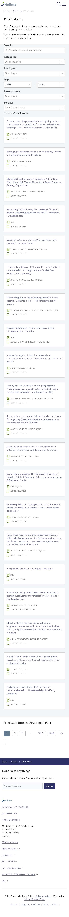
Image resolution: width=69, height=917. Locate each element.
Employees (7, 855)
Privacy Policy (8, 862)
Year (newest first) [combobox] (15, 107)
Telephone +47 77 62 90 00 (15, 807)
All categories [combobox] (13, 62)
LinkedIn (14, 905)
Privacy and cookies (11, 868)
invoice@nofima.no (11, 820)
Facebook (36, 905)
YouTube (54, 905)
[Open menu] (55, 4)
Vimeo (45, 905)
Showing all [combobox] (11, 73)
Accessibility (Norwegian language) (18, 874)
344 (51, 733)
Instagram (24, 905)
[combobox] (15, 84)
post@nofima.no (10, 814)
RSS (4, 881)
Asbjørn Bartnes (43, 896)
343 (40, 733)
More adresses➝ (10, 842)
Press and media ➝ (11, 849)
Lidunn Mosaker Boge (34, 899)
